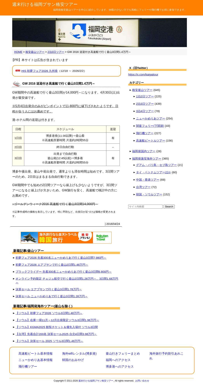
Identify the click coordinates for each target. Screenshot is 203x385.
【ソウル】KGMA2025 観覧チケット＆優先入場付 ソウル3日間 (57, 327)
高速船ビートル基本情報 (35, 353)
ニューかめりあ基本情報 (35, 360)
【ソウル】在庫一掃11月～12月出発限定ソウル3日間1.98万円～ (57, 320)
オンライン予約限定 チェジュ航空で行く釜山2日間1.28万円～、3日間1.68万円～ (67, 280)
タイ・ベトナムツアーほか (153, 172)
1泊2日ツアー (145, 96)
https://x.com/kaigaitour (143, 74)
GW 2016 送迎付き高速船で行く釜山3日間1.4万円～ (58, 83)
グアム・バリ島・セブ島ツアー (156, 165)
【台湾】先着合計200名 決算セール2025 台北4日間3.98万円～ (56, 334)
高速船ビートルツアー (150, 140)
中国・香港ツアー (147, 179)
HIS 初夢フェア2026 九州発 (39, 70)
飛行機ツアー (145, 133)
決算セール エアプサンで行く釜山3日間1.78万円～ (49, 289)
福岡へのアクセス (118, 360)
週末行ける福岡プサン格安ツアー (45, 4)
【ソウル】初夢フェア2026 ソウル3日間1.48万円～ (49, 313)
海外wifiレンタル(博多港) (79, 353)
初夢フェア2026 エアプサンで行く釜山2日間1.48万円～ (52, 264)
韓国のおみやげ (73, 360)
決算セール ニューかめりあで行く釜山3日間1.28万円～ (52, 296)
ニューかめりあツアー (150, 118)
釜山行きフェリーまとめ (123, 353)
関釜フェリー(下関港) (150, 125)
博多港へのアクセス (120, 366)
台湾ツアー (143, 187)
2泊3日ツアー (145, 103)
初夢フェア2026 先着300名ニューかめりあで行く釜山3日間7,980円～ (61, 257)
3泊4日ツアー (145, 111)
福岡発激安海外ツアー (146, 158)
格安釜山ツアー (142, 90)
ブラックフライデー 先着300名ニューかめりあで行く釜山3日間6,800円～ (64, 271)
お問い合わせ (142, 380)
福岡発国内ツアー (143, 151)
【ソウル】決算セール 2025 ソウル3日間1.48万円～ (49, 341)
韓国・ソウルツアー (149, 194)
